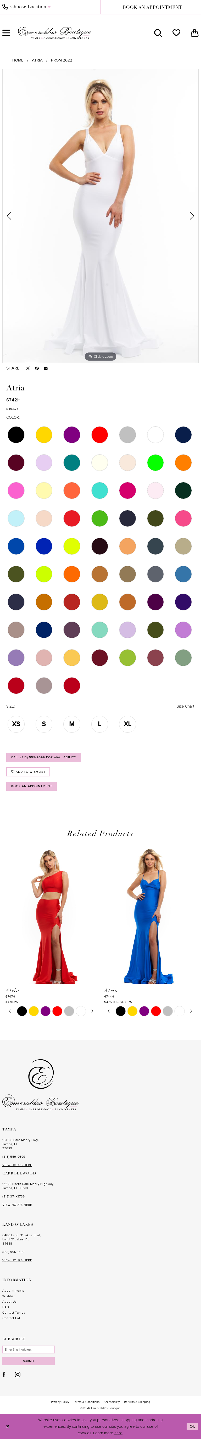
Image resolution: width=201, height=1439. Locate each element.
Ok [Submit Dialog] (193, 1426)
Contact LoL (11, 1318)
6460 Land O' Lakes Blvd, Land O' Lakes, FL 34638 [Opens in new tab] (21, 1239)
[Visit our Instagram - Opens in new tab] (17, 1374)
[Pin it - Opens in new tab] (37, 368)
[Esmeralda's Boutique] (54, 33)
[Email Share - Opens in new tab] (46, 368)
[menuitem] (158, 33)
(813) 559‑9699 (13, 1156)
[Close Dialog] (7, 1426)
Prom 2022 (61, 60)
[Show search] (158, 33)
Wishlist (8, 1296)
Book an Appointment (31, 786)
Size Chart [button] (185, 706)
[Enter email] (28, 1349)
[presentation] (51, 914)
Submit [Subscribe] (28, 1361)
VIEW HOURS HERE (17, 1165)
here (118, 1433)
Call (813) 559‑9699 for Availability (43, 757)
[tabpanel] (100, 216)
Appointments (13, 1290)
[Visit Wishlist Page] (176, 33)
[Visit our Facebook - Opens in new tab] (3, 1374)
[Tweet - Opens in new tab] (28, 368)
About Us (9, 1301)
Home (18, 60)
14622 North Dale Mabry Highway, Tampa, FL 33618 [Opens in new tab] (28, 1186)
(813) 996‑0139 (13, 1252)
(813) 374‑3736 (13, 1196)
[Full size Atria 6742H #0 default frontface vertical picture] (100, 216)
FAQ (5, 1307)
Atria (37, 60)
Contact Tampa (13, 1312)
